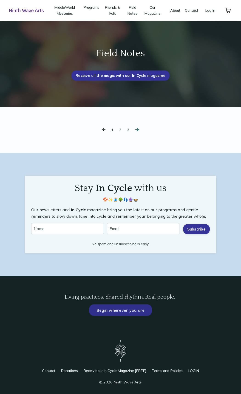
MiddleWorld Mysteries (64, 10)
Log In (210, 10)
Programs (91, 7)
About (175, 10)
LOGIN (193, 372)
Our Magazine (152, 10)
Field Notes (132, 10)
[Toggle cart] (228, 10)
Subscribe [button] (196, 229)
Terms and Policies (167, 372)
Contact (191, 10)
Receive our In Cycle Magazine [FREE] (114, 372)
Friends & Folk (112, 10)
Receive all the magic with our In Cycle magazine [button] (120, 75)
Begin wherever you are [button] (120, 323)
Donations (69, 372)
